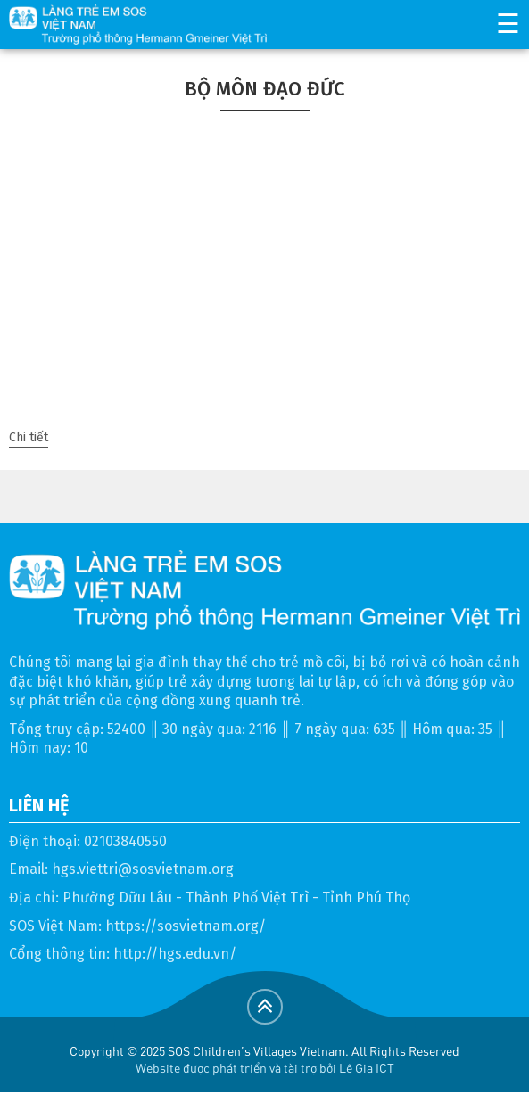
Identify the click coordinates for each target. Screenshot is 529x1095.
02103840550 (125, 841)
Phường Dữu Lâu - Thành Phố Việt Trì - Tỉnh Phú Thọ (236, 897)
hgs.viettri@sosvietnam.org (143, 868)
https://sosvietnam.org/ (185, 926)
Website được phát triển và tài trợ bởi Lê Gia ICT (265, 1067)
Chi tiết (28, 437)
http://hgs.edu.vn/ (174, 953)
